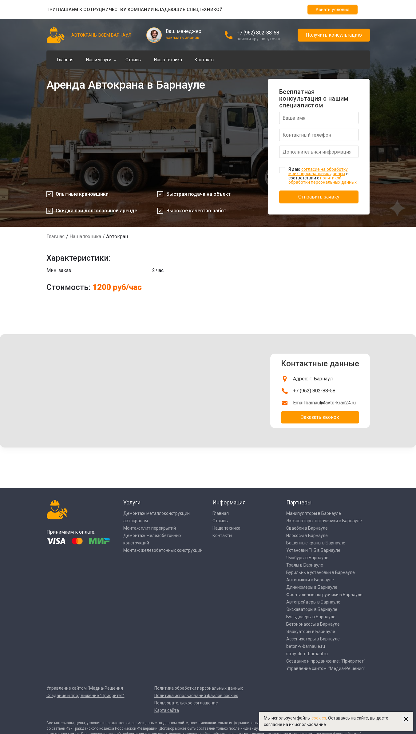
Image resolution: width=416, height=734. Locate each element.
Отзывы (133, 59)
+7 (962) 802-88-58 (258, 33)
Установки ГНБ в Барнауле (313, 550)
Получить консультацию (334, 35)
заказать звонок (182, 37)
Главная (65, 59)
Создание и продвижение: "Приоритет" (325, 661)
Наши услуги (98, 59)
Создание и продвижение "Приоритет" (85, 695)
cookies (318, 718)
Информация (229, 502)
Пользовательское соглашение (186, 702)
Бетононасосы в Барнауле (313, 624)
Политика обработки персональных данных (198, 688)
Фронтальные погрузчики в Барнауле (324, 594)
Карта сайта (166, 710)
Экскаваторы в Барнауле (311, 609)
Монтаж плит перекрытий (149, 528)
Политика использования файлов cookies (196, 695)
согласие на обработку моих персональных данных (318, 171)
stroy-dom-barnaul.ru (307, 653)
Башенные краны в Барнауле (315, 542)
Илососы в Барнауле (307, 535)
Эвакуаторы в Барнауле (310, 631)
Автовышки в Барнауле (310, 579)
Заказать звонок (320, 417)
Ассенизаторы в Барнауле (313, 638)
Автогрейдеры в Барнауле (313, 602)
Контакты (204, 59)
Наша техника (168, 59)
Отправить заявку (318, 197)
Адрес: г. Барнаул (313, 379)
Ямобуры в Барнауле (307, 557)
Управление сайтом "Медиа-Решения (84, 688)
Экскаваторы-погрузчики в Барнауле (324, 520)
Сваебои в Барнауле (307, 528)
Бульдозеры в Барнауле (310, 616)
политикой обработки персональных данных (322, 180)
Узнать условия (332, 9)
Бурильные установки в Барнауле (320, 572)
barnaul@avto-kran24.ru (331, 403)
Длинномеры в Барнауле (311, 587)
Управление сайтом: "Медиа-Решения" (325, 668)
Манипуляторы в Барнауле (313, 513)
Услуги (132, 502)
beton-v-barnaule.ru (305, 646)
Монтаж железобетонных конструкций (163, 550)
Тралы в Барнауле (304, 565)
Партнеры (299, 502)
